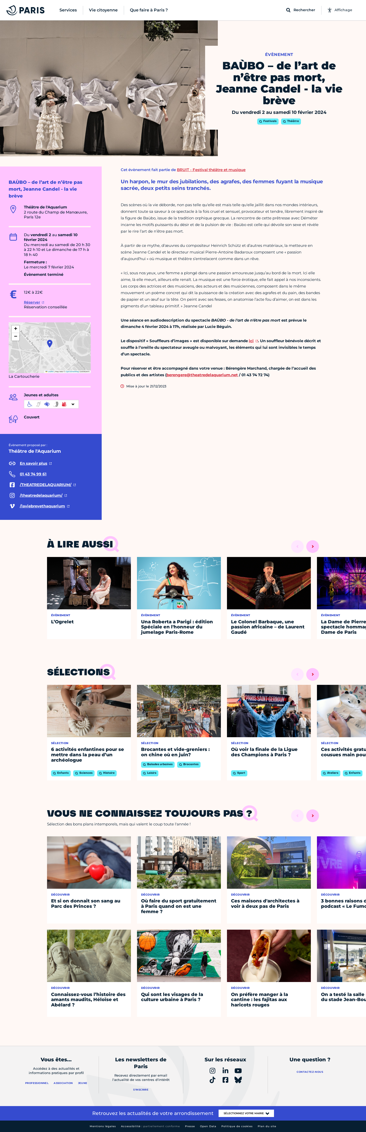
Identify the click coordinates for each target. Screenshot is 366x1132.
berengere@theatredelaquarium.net (202, 374)
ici (251, 340)
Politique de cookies (237, 1126)
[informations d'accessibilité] (51, 404)
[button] (49, 344)
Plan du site (267, 1126)
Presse (190, 1126)
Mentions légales (103, 1126)
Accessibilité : (150, 1126)
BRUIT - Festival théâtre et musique (211, 169)
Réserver (32, 302)
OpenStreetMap (72, 371)
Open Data (208, 1126)
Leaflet (49, 371)
